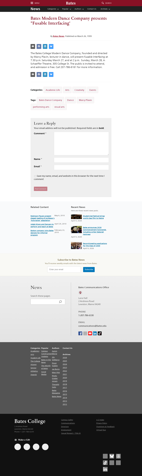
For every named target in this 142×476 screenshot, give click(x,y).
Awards (34, 375)
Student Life (35, 358)
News (35, 9)
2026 (65, 357)
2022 (65, 371)
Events (92, 90)
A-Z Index (100, 420)
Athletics (34, 371)
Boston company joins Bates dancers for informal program (42, 233)
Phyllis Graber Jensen (55, 378)
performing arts (41, 107)
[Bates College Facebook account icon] (105, 456)
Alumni (34, 364)
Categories (51, 9)
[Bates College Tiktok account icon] (105, 462)
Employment (66, 430)
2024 (65, 364)
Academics (35, 351)
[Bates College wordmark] (71, 3)
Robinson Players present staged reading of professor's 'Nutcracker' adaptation (42, 218)
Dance (70, 100)
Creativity (79, 90)
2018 (65, 384)
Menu (37, 3)
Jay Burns (56, 369)
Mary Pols (56, 372)
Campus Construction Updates (46, 353)
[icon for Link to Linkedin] (95, 333)
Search (108, 3)
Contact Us (91, 9)
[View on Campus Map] (80, 293)
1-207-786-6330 (86, 315)
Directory (65, 427)
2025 (65, 361)
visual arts (59, 107)
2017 (65, 388)
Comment (40, 133)
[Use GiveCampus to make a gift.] (45, 447)
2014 (65, 398)
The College (35, 361)
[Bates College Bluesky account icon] (111, 456)
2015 (65, 394)
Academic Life (53, 90)
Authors (78, 9)
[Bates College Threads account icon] (118, 456)
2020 (65, 378)
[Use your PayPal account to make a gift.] (36, 447)
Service (33, 368)
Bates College (29, 421)
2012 (65, 404)
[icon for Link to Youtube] (90, 333)
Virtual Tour (101, 430)
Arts (67, 90)
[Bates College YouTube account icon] (118, 462)
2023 (65, 367)
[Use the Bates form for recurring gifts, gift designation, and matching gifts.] (17, 447)
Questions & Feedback (105, 427)
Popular (65, 9)
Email (38, 166)
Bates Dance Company (50, 100)
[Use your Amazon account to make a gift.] (27, 447)
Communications (68, 423)
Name (38, 159)
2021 (65, 374)
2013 (65, 401)
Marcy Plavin (85, 100)
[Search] (60, 301)
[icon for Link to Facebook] (80, 333)
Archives (104, 9)
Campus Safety (67, 420)
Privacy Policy (101, 423)
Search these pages (40, 296)
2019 (65, 381)
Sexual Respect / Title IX (71, 433)
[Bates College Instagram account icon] (111, 462)
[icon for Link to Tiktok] (100, 333)
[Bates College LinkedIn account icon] (105, 469)
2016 (65, 391)
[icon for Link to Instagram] (85, 333)
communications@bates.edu (92, 326)
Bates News (58, 36)
